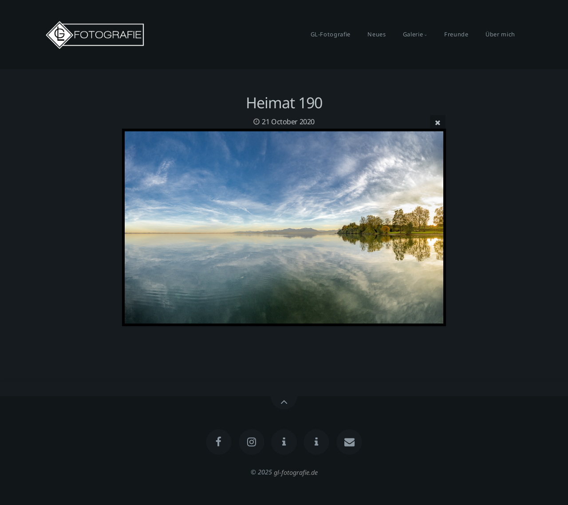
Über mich (500, 34)
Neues (376, 34)
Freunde (456, 34)
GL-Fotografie (331, 34)
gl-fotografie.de (296, 472)
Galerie (413, 34)
